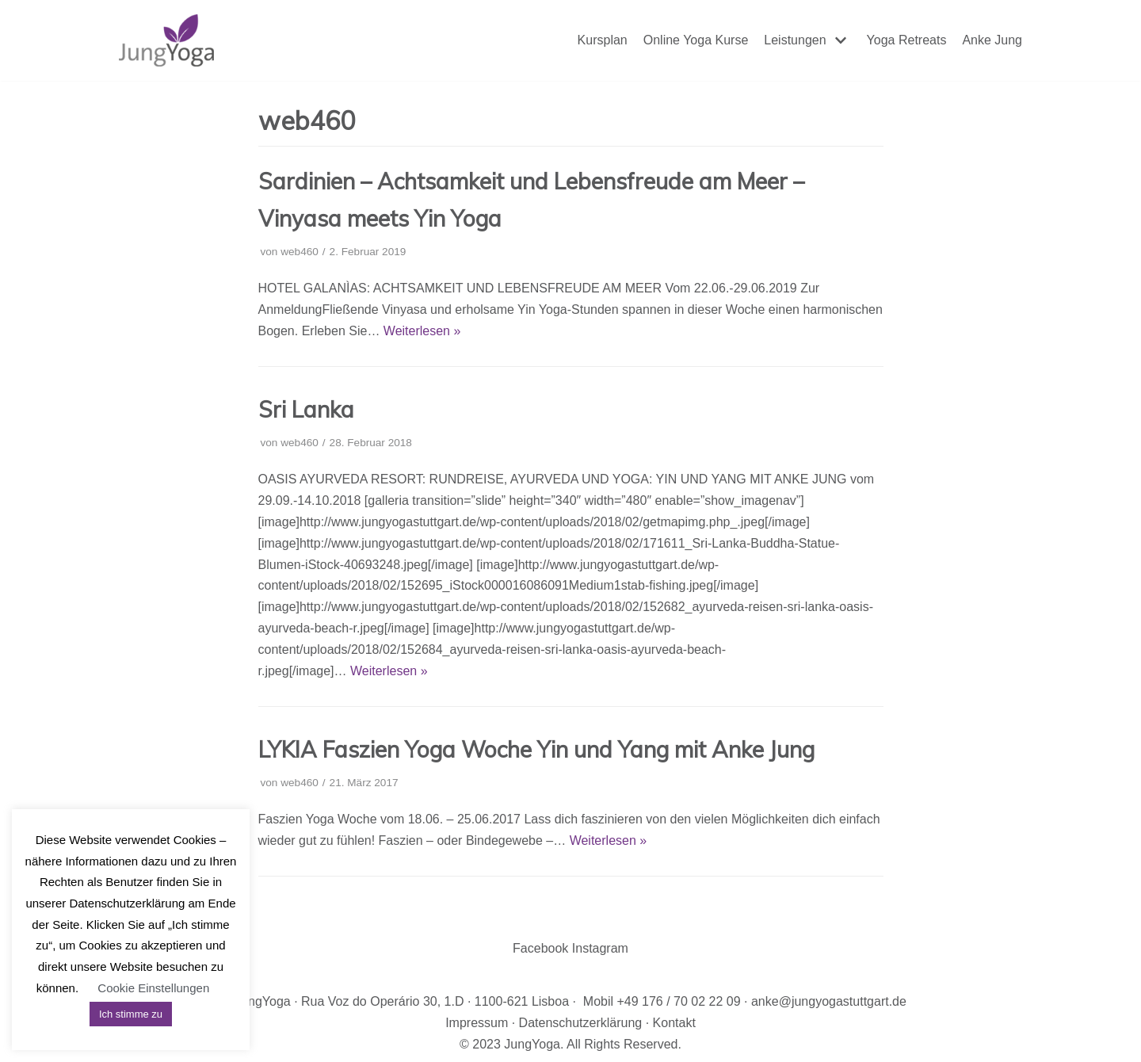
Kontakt (674, 1023)
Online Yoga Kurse (696, 40)
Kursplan (603, 40)
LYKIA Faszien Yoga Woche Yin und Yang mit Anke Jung (536, 749)
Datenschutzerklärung (581, 1023)
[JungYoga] (166, 40)
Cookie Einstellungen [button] (153, 988)
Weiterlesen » (422, 331)
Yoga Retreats (907, 40)
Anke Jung (992, 40)
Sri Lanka (306, 409)
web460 (299, 252)
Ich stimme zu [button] (130, 1014)
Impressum (476, 1023)
